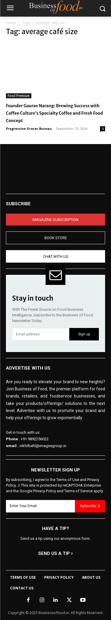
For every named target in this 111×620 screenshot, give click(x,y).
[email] (40, 334)
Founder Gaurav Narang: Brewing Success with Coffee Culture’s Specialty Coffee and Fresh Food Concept (54, 113)
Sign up (84, 334)
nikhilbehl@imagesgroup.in (43, 446)
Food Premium (19, 96)
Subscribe (90, 506)
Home (11, 22)
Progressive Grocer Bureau (29, 128)
